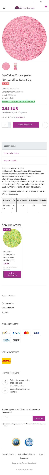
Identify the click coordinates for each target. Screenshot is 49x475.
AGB (41, 454)
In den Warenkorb (27, 125)
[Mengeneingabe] (5, 125)
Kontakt (5, 312)
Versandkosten (20, 117)
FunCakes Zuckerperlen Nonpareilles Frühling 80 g (9, 256)
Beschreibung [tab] (9, 146)
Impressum (24, 458)
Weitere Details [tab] (10, 160)
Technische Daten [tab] (11, 153)
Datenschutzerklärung (26, 454)
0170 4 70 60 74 (16, 383)
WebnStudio (29, 469)
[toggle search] (41, 2)
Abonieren (39, 418)
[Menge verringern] (9, 126)
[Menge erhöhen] (9, 123)
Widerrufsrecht (8, 454)
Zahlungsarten (8, 303)
